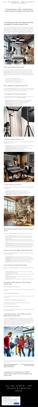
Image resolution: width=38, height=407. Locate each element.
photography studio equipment (29, 360)
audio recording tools (7, 360)
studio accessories (19, 361)
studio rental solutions (25, 361)
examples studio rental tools (20, 360)
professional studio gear (7, 361)
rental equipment (13, 361)
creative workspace (13, 360)
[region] (11, 401)
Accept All (16, 403)
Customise (5, 403)
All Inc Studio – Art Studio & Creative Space (19, 2)
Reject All (11, 403)
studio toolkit (8, 362)
